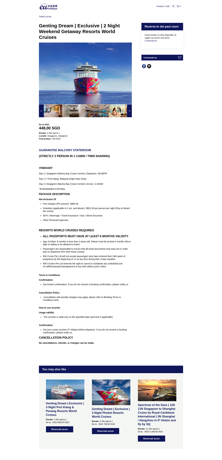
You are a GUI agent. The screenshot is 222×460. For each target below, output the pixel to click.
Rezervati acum (59, 429)
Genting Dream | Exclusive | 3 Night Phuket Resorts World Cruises (111, 412)
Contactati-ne (151, 41)
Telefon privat (45, 16)
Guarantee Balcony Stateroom (65, 150)
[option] (50, 110)
